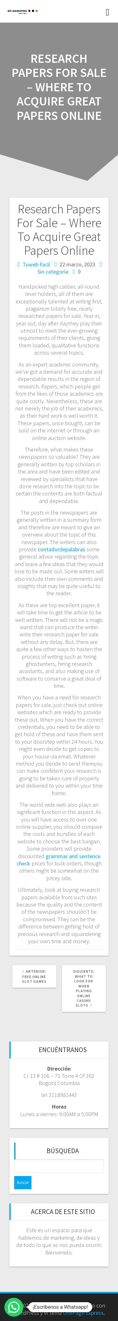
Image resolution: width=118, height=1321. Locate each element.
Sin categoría (52, 271)
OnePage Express (83, 1312)
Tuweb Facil (36, 264)
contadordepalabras (61, 549)
